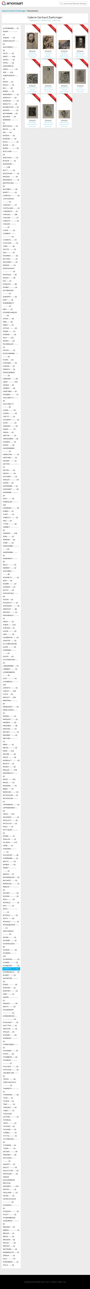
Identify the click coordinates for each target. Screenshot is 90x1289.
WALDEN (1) (9, 1227)
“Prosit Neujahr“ (48, 88)
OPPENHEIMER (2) (10, 809)
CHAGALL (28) (10, 214)
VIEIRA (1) (8, 1196)
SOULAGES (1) (10, 1022)
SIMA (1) (8, 994)
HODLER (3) (11, 480)
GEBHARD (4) (10, 379)
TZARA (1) (9, 1148)
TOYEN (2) (7, 1120)
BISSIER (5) (9, 135)
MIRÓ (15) (8, 751)
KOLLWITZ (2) (10, 603)
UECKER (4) (10, 1152)
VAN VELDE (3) (10, 1174)
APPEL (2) (8, 63)
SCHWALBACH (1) (11, 972)
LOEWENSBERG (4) (9, 673)
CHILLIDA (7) (10, 218)
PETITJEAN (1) (10, 831)
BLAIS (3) (10, 142)
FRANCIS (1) (9, 369)
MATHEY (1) (11, 732)
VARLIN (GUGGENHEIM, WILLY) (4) (9, 1180)
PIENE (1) (8, 846)
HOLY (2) (8, 499)
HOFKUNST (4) (11, 489)
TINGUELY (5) (10, 1107)
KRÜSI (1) (8, 622)
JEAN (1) (8, 536)
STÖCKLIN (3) (11, 1070)
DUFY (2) (8, 300)
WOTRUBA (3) (10, 1249)
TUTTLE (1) (10, 1136)
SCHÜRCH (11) (11, 969)
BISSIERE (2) (9, 139)
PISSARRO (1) (10, 850)
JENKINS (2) (9, 540)
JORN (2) (8, 543)
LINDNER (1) (10, 669)
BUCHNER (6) (10, 189)
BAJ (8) (8, 88)
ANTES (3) (9, 60)
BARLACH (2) (10, 98)
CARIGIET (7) (10, 205)
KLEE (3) (7, 581)
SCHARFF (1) (10, 940)
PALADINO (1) (11, 817)
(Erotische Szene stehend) (64, 88)
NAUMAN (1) (10, 786)
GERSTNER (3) (10, 391)
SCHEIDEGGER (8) (10, 945)
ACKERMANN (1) (11, 28)
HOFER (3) (8, 483)
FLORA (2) (8, 360)
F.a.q (64, 1282)
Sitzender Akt (48, 122)
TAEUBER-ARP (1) (11, 1074)
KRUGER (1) (10, 612)
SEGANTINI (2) (10, 979)
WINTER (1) (9, 1246)
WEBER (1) (11, 1230)
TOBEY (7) (8, 1111)
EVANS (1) (9, 331)
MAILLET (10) (9, 697)
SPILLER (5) (8, 1032)
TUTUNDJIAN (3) (11, 1140)
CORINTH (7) (10, 240)
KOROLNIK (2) (11, 606)
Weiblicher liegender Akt (64, 54)
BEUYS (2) (9, 129)
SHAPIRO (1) (9, 988)
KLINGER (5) (9, 587)
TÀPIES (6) (9, 1079)
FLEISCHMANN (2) (10, 355)
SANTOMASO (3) (8, 932)
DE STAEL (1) (10, 259)
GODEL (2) (9, 410)
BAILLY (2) (8, 85)
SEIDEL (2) (10, 984)
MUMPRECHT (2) (10, 774)
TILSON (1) (8, 1101)
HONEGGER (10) (10, 503)
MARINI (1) (9, 716)
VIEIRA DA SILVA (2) (9, 1200)
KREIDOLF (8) (10, 609)
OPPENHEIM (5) (11, 805)
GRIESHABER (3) (10, 439)
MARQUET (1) (10, 719)
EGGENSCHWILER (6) (10, 313)
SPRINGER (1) (10, 1039)
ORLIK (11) (8, 814)
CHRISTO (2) (11, 221)
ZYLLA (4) (8, 1265)
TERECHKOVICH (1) (9, 1083)
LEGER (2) (9, 647)
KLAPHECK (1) (11, 577)
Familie (80, 88)
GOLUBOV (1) (11, 420)
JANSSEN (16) (10, 533)
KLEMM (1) (9, 584)
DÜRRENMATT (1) (8, 304)
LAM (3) (8, 634)
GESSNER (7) (10, 394)
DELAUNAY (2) (10, 262)
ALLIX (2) (8, 53)
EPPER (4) (8, 319)
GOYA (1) (9, 423)
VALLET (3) (10, 1167)
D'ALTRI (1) (9, 249)
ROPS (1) (10, 910)
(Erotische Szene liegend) (32, 88)
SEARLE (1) (9, 975)
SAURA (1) (9, 937)
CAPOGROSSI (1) (8, 200)
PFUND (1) (9, 836)
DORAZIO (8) (10, 284)
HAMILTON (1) (11, 454)
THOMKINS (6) (11, 1095)
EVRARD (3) (9, 334)
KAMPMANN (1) (10, 553)
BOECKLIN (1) (10, 158)
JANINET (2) (11, 528)
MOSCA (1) (8, 764)
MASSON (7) (10, 729)
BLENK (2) (11, 148)
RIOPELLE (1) (11, 902)
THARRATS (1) (11, 1090)
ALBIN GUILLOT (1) (11, 42)
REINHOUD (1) (11, 884)
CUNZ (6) (9, 246)
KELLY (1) (9, 565)
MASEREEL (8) (10, 726)
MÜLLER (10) (10, 770)
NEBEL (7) (8, 789)
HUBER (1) (8, 511)
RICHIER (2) (11, 893)
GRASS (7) (9, 429)
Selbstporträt (32, 53)
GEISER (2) (8, 385)
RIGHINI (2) (11, 896)
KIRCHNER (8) (9, 572)
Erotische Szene (64, 122)
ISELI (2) (7, 521)
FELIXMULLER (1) (10, 345)
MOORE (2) (9, 754)
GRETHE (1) (9, 435)
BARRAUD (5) (11, 101)
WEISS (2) (8, 1236)
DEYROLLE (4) (10, 275)
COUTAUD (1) (10, 243)
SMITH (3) (9, 1007)
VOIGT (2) (9, 1214)
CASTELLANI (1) (11, 208)
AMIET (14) (9, 56)
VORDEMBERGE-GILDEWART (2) (11, 1221)
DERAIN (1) (9, 265)
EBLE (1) (8, 309)
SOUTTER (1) (10, 1025)
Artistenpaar (32, 122)
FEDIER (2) (9, 341)
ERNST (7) (8, 325)
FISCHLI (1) (9, 350)
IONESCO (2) (10, 517)
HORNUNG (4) (11, 508)
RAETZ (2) (9, 861)
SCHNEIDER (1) (11, 966)
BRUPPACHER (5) (11, 184)
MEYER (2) (10, 748)
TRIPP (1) (9, 1123)
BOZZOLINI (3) (11, 173)
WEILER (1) (8, 1233)
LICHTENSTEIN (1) (10, 661)
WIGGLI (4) (9, 1243)
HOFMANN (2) (11, 494)
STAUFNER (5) (10, 1051)
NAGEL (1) (8, 782)
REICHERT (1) (10, 880)
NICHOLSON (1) (10, 795)
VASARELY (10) (10, 1186)
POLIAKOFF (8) (10, 855)
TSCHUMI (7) (9, 1129)
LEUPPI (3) (8, 656)
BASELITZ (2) (10, 104)
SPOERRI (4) (10, 1035)
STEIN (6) (8, 1054)
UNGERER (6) (9, 1155)
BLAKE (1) (8, 145)
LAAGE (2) (9, 631)
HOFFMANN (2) (10, 486)
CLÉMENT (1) (9, 235)
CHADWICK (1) (10, 211)
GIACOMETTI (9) (11, 399)
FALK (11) (8, 338)
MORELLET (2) (11, 760)
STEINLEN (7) (10, 1061)
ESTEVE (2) (10, 328)
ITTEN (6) (10, 524)
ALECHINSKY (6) (10, 48)
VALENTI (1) (9, 1164)
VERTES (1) (9, 1189)
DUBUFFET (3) (10, 297)
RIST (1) (8, 906)
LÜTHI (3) (8, 694)
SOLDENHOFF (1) (8, 1011)
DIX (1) (7, 281)
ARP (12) (8, 72)
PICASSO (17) (10, 842)
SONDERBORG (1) (10, 1017)
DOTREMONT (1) (8, 291)
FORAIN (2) (9, 366)
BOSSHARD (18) (9, 165)
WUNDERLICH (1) (11, 1252)
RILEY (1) (9, 899)
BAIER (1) (8, 82)
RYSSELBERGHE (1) (11, 926)
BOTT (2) (9, 170)
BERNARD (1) (10, 121)
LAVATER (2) (9, 641)
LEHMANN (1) (10, 651)
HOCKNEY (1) (10, 476)
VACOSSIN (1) (9, 1159)
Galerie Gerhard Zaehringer (14, 11)
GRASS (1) (8, 432)
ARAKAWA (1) (8, 66)
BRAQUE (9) (10, 177)
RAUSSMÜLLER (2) (11, 877)
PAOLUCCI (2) (10, 820)
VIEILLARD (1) (10, 1193)
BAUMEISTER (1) (11, 107)
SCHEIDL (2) (10, 950)
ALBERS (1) (9, 38)
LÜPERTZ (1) (10, 688)
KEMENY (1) (9, 568)
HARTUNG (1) (10, 458)
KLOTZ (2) (8, 590)
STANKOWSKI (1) (10, 1046)
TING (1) (9, 1104)
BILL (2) (7, 132)
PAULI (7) (8, 827)
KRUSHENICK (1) (11, 616)
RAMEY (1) (10, 869)
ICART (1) (8, 514)
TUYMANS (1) (9, 1145)
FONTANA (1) (10, 363)
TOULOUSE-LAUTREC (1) (11, 1115)
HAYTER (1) (11, 465)
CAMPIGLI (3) (11, 196)
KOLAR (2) (8, 599)
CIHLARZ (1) (9, 225)
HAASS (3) (8, 445)
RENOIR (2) (11, 888)
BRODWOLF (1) (11, 180)
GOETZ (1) (9, 416)
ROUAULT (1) (11, 922)
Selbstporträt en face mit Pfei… (80, 54)
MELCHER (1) (10, 739)
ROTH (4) (8, 918)
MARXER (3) (9, 722)
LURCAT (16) (9, 691)
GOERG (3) (10, 413)
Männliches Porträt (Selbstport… (48, 55)
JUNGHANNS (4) (11, 547)
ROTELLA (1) (10, 915)
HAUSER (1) (10, 461)
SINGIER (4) (10, 1003)
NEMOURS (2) (10, 792)
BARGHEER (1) (11, 94)
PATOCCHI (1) (10, 823)
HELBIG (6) (9, 473)
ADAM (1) (10, 33)
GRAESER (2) (10, 426)
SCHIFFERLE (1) (11, 959)
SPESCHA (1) (10, 1029)
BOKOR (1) (9, 161)
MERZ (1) (8, 745)
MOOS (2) (9, 757)
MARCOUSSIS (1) (10, 711)
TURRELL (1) (10, 1133)
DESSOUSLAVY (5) (9, 269)
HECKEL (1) (9, 470)
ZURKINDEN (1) (10, 1262)
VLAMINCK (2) (11, 1206)
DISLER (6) (9, 278)
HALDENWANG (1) (9, 449)
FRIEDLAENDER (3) (9, 373)
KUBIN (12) (9, 625)
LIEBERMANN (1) (11, 666)
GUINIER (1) (9, 442)
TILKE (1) (8, 1098)
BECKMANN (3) (10, 113)
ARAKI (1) (10, 69)
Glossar (60, 1282)
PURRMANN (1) (10, 858)
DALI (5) (9, 252)
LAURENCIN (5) (11, 637)
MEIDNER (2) (10, 735)
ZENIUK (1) (9, 1255)
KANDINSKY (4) (10, 560)
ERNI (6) (8, 322)
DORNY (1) (10, 287)
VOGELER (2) (11, 1211)
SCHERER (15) (10, 954)
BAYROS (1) (10, 110)
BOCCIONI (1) (10, 153)
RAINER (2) (9, 865)
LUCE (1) (10, 678)
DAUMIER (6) (10, 256)
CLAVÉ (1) (9, 230)
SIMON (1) (10, 998)
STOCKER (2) (10, 1066)
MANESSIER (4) (11, 707)
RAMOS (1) (8, 874)
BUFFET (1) (10, 192)
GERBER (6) (9, 388)
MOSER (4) (9, 767)
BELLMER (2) (9, 117)
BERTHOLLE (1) (10, 126)
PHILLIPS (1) (9, 839)
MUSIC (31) (9, 779)
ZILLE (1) (9, 1259)
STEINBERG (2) (10, 1057)
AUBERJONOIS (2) (10, 77)
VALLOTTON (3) (10, 1171)
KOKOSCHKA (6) (10, 594)
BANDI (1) (8, 91)
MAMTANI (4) (10, 702)
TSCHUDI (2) (9, 1126)
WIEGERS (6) (9, 1240)
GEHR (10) (10, 382)
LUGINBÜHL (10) (11, 683)
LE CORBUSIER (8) (10, 644)
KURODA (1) (9, 628)
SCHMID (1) (10, 962)
